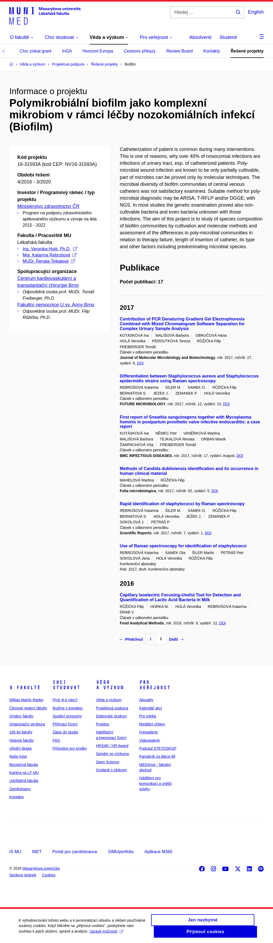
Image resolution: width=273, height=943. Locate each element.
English (256, 12)
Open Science (107, 762)
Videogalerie (149, 740)
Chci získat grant (35, 51)
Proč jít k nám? (65, 700)
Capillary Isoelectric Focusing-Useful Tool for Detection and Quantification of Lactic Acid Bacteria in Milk (180, 597)
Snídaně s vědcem (111, 770)
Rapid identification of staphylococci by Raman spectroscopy (182, 503)
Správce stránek (22, 875)
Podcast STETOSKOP (157, 748)
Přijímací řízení (65, 724)
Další (176, 639)
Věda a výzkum (110, 685)
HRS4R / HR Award (112, 746)
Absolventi (200, 37)
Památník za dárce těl (157, 756)
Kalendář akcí (150, 708)
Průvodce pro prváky (70, 748)
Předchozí (131, 639)
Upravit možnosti (106, 934)
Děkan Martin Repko (26, 700)
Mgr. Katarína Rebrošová (50, 255)
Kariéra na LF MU (24, 773)
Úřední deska (20, 748)
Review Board (179, 51)
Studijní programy (67, 716)
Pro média (147, 716)
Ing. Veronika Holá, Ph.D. (50, 249)
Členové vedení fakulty (28, 708)
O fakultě (25, 688)
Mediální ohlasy (152, 724)
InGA (67, 51)
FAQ (56, 740)
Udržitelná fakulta (23, 781)
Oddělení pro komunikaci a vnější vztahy (155, 783)
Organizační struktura (27, 724)
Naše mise (18, 756)
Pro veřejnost (154, 685)
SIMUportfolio (121, 851)
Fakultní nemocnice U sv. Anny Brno (55, 304)
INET (36, 851)
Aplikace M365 (158, 851)
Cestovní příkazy (139, 51)
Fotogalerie (148, 732)
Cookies (48, 875)
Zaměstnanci (20, 789)
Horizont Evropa (98, 51)
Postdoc (103, 724)
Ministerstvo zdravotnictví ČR (48, 206)
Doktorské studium (111, 716)
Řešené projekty (247, 51)
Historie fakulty (21, 740)
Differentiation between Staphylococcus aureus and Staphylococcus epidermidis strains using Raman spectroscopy (189, 378)
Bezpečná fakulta (23, 765)
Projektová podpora (112, 708)
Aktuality (146, 700)
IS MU (15, 851)
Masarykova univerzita (40, 868)
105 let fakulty (20, 732)
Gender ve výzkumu (112, 754)
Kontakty (211, 51)
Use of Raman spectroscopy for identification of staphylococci (183, 546)
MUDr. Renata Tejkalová (49, 261)
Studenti (228, 37)
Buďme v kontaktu (68, 708)
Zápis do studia (65, 732)
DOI (140, 363)
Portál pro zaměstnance (74, 851)
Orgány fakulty (21, 716)
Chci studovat (66, 685)
